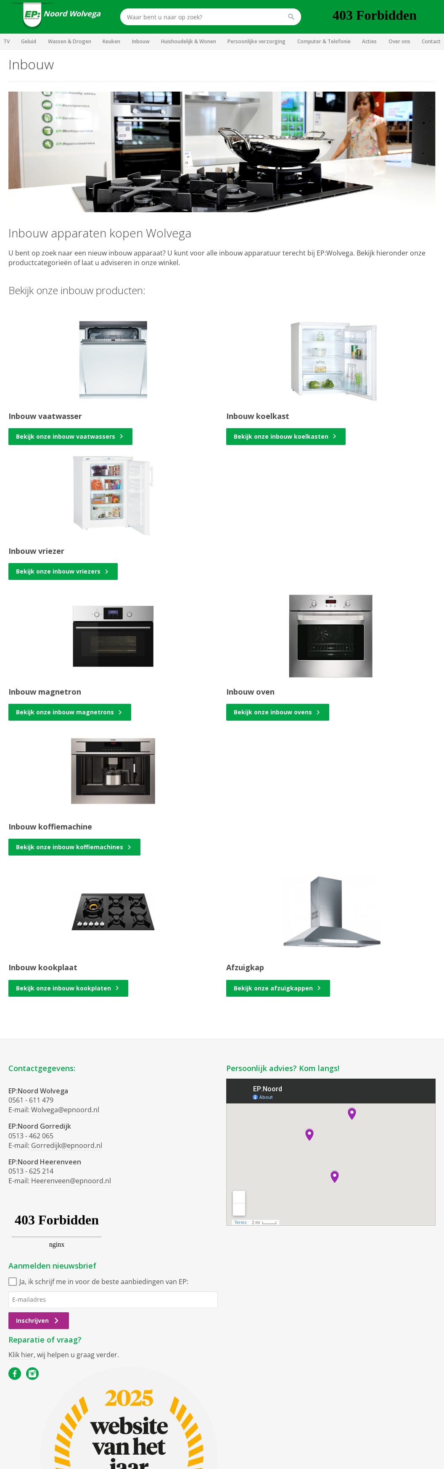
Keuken (111, 41)
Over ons (399, 41)
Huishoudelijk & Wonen (188, 41)
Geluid (28, 41)
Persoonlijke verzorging (256, 41)
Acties (369, 41)
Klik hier (21, 1354)
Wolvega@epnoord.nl (65, 1109)
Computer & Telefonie (324, 41)
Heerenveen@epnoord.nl (71, 1180)
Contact (431, 41)
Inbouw (141, 41)
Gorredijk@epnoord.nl (66, 1145)
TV (6, 41)
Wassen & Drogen (69, 41)
